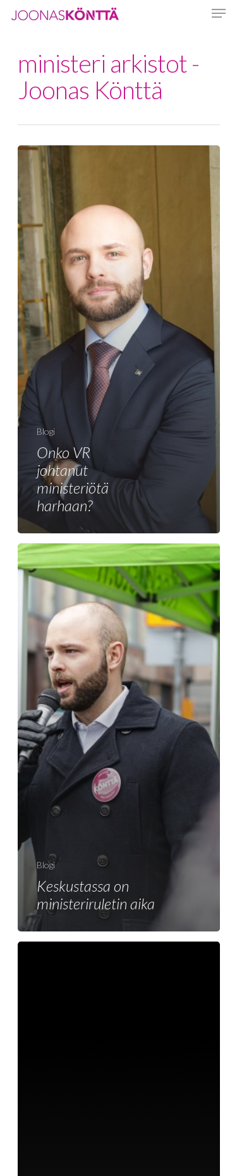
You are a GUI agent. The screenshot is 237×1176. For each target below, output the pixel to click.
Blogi (46, 431)
